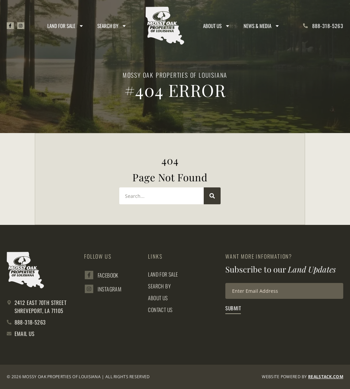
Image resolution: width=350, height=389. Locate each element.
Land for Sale (66, 25)
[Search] (212, 195)
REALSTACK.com (325, 377)
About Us (216, 25)
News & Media (262, 25)
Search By (112, 25)
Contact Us (161, 309)
